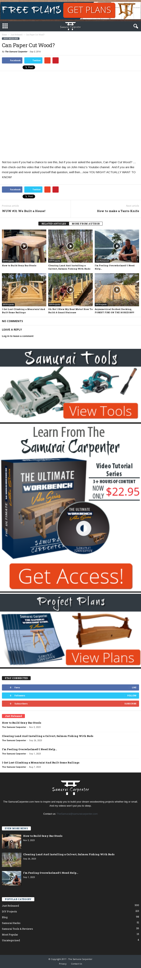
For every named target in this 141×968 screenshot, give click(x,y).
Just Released (10, 39)
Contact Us (76, 963)
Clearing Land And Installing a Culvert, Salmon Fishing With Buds (47, 736)
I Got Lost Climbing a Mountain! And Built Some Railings (40, 762)
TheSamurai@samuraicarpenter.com (77, 813)
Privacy (63, 963)
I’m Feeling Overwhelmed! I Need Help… (29, 749)
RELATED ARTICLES (53, 223)
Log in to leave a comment (17, 336)
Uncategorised (11, 940)
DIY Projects (8, 261)
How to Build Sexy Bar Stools (19, 265)
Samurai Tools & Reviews (17, 928)
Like (134, 687)
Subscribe (130, 703)
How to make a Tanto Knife (118, 211)
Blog (5, 917)
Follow (131, 695)
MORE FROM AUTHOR (86, 223)
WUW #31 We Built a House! (23, 211)
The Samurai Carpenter (16, 51)
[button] (135, 26)
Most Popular (10, 934)
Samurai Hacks (11, 923)
